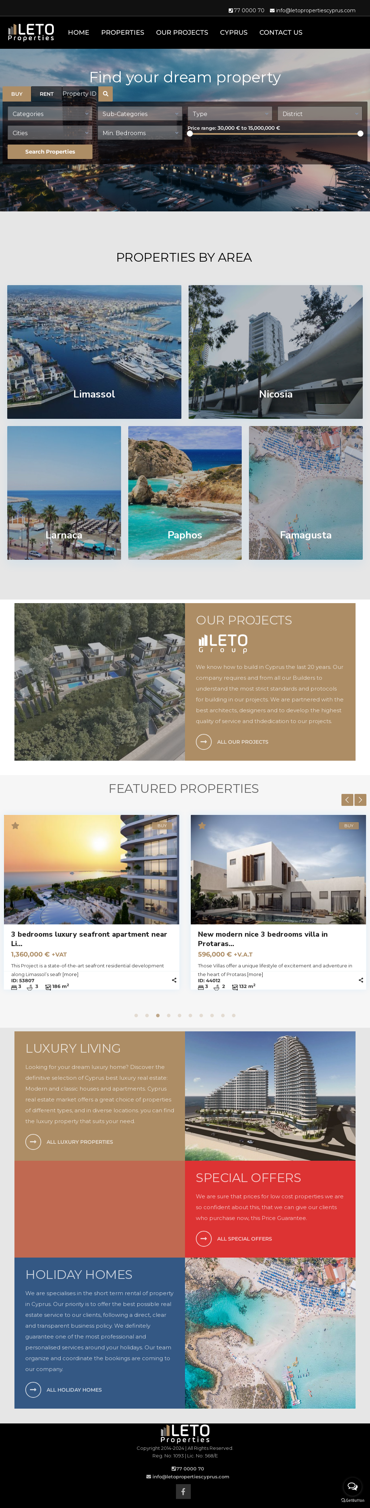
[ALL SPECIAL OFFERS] (204, 1239)
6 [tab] (190, 1015)
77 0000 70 (249, 10)
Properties (122, 32)
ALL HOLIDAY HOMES (74, 1390)
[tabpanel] (182, 910)
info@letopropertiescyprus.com (316, 10)
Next (360, 800)
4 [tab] (168, 1015)
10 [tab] (233, 1015)
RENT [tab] (46, 94)
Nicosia (276, 394)
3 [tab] (158, 1015)
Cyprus (234, 32)
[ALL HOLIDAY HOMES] (33, 1390)
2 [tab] (147, 1015)
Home (78, 32)
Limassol (94, 394)
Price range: (202, 128)
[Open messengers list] (353, 1487)
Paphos (185, 535)
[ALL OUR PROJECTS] (204, 742)
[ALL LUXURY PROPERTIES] (33, 1142)
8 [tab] (212, 1015)
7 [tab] (201, 1015)
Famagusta (306, 535)
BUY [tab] (16, 94)
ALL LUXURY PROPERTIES (80, 1142)
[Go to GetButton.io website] (352, 1500)
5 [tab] (179, 1015)
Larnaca (64, 535)
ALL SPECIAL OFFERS (244, 1239)
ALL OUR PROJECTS (242, 742)
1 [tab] (136, 1015)
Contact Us (280, 32)
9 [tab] (223, 1015)
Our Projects (182, 32)
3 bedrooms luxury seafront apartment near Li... (180, 939)
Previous (347, 800)
